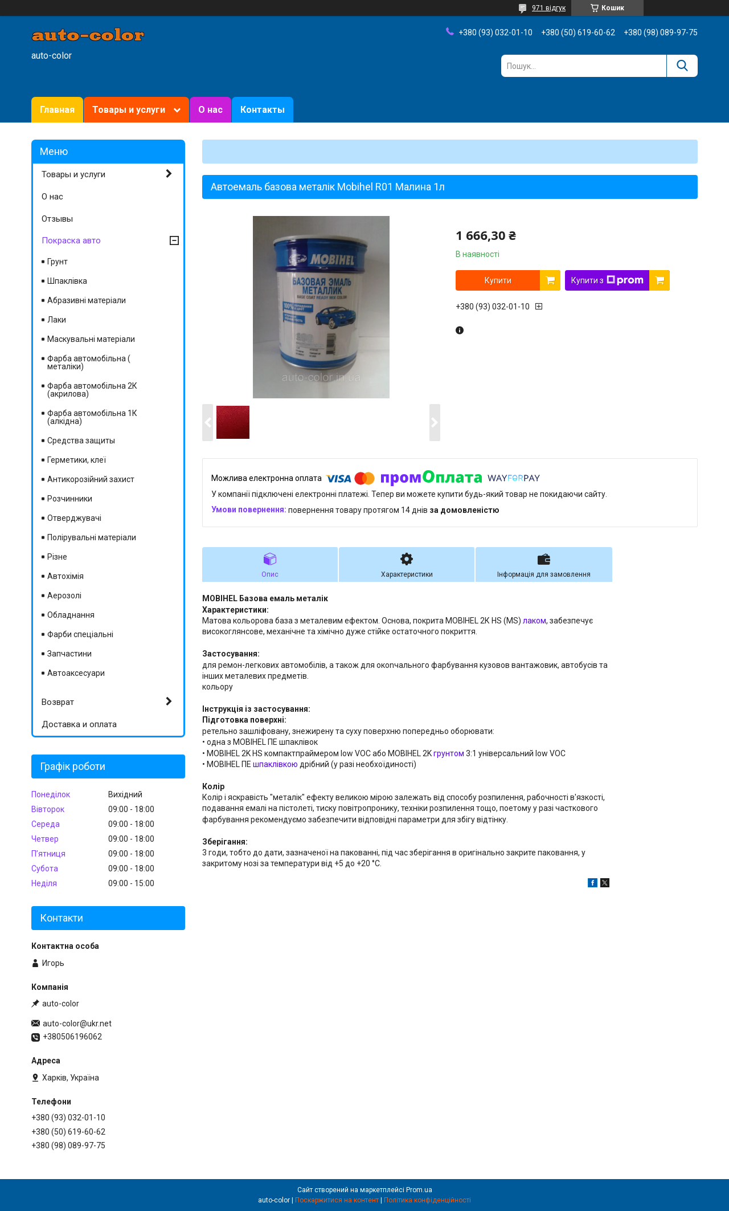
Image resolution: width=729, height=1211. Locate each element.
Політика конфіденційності (427, 1200)
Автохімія (65, 576)
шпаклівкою (275, 764)
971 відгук (549, 8)
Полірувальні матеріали (91, 537)
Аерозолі (64, 595)
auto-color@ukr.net (77, 1023)
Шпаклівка (67, 281)
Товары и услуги (128, 109)
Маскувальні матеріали (91, 339)
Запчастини (69, 653)
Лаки (56, 319)
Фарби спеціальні (80, 634)
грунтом (448, 753)
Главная (57, 109)
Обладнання (71, 614)
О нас (210, 109)
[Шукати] (682, 66)
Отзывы (57, 219)
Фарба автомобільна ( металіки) (88, 362)
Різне (57, 556)
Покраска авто (71, 240)
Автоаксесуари (76, 673)
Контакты (262, 109)
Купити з (607, 280)
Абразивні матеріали (86, 300)
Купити (498, 280)
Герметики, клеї (76, 459)
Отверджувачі (74, 518)
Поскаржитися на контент (337, 1200)
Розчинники (69, 498)
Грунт (57, 261)
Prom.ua (419, 1190)
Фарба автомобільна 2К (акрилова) (92, 389)
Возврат (58, 702)
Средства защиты (81, 440)
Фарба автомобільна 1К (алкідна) (92, 417)
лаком (534, 620)
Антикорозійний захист (90, 479)
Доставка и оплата (79, 724)
